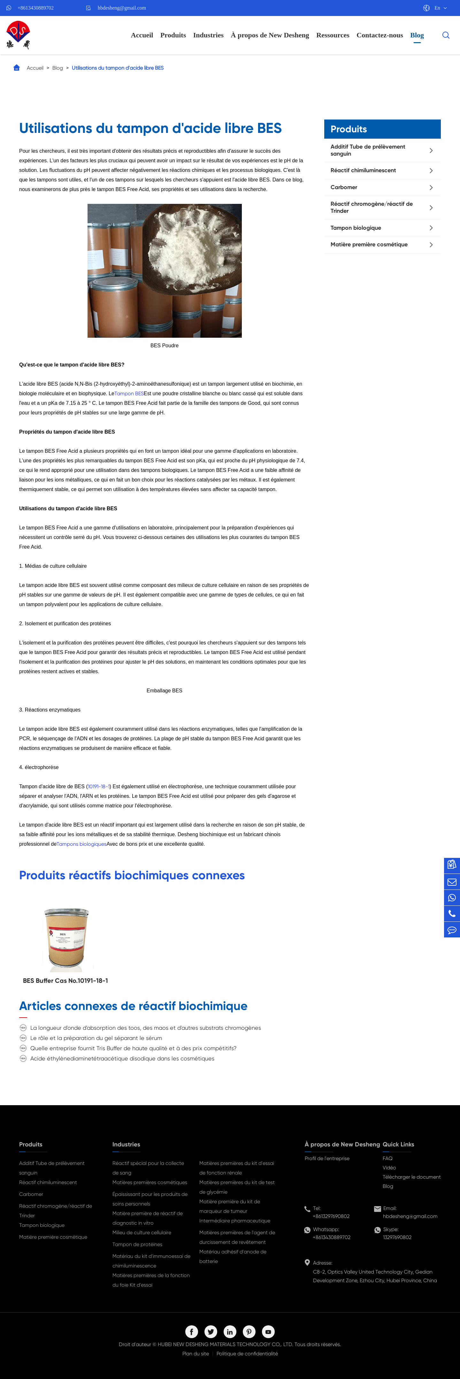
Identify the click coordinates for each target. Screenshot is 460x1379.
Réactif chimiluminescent (363, 170)
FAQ (388, 1158)
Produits (173, 35)
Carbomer (344, 187)
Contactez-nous (379, 35)
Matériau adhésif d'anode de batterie (232, 1256)
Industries (208, 35)
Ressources (332, 35)
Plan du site (195, 1354)
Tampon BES (129, 393)
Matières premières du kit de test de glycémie (237, 1187)
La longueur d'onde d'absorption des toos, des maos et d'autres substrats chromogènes (145, 1027)
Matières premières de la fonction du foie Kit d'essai (151, 1280)
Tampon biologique (356, 227)
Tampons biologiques (81, 844)
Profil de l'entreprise (327, 1158)
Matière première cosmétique (369, 244)
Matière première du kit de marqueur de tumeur (229, 1206)
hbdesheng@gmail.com (122, 8)
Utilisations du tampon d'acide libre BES (118, 68)
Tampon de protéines (137, 1244)
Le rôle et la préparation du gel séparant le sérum (96, 1038)
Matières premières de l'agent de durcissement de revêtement (237, 1237)
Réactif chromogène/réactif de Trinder (372, 207)
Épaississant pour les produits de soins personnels (150, 1199)
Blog (417, 35)
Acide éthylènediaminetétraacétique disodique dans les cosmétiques (122, 1058)
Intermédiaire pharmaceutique (234, 1221)
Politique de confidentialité (247, 1354)
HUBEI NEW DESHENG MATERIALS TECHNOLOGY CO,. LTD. (225, 1344)
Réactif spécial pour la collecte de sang (148, 1168)
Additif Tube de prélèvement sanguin (368, 150)
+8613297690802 (331, 1216)
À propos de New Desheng (270, 35)
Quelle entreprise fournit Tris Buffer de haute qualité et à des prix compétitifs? (133, 1048)
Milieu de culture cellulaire (141, 1232)
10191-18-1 (99, 786)
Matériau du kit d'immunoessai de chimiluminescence (151, 1261)
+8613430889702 (36, 8)
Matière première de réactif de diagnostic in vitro (147, 1218)
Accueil (142, 35)
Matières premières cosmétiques (149, 1182)
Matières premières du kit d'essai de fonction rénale (236, 1168)
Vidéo (389, 1168)
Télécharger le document (412, 1177)
